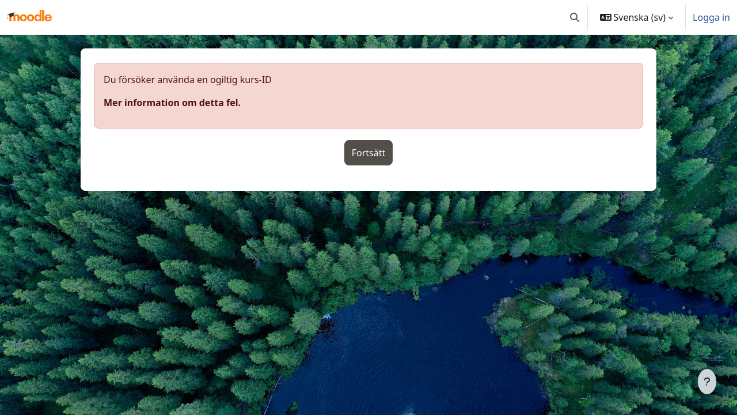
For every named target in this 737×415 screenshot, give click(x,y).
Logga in (711, 17)
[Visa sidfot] (707, 381)
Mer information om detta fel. (172, 102)
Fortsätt (369, 152)
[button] (574, 17)
